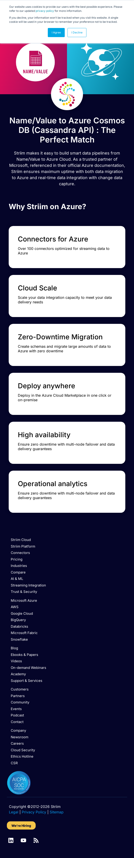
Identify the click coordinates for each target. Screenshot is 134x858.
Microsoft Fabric (24, 633)
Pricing (16, 559)
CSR (14, 763)
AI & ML (17, 578)
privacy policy (45, 11)
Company (18, 730)
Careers (17, 743)
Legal (13, 812)
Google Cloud (22, 613)
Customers (20, 689)
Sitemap (57, 812)
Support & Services (26, 680)
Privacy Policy (34, 812)
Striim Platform (23, 546)
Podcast (17, 715)
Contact (17, 722)
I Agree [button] (56, 32)
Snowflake (19, 639)
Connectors (20, 553)
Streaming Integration (28, 585)
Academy (18, 674)
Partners (18, 696)
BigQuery (18, 620)
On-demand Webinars (28, 667)
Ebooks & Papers (24, 654)
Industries (19, 566)
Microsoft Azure (24, 600)
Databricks (19, 626)
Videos (16, 661)
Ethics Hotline (22, 756)
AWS (15, 607)
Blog (14, 648)
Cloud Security (23, 750)
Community (20, 702)
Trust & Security (24, 591)
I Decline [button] (77, 32)
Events (16, 709)
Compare (18, 572)
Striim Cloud (21, 540)
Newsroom (19, 737)
